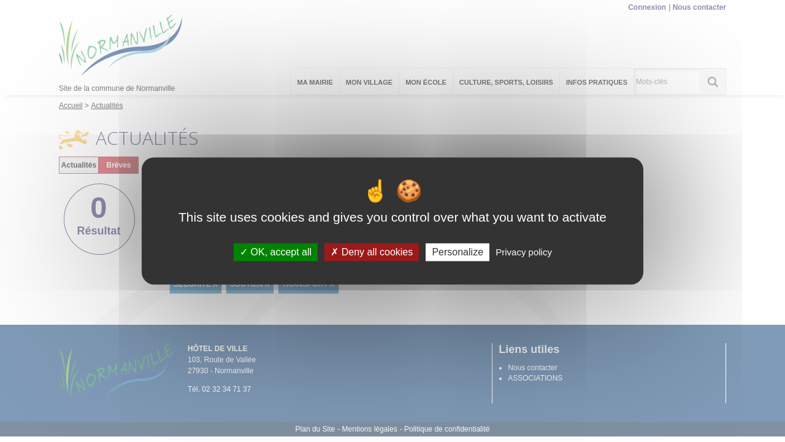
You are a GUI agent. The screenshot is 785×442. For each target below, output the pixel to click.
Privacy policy (524, 252)
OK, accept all (276, 252)
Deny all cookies (372, 252)
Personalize (457, 252)
